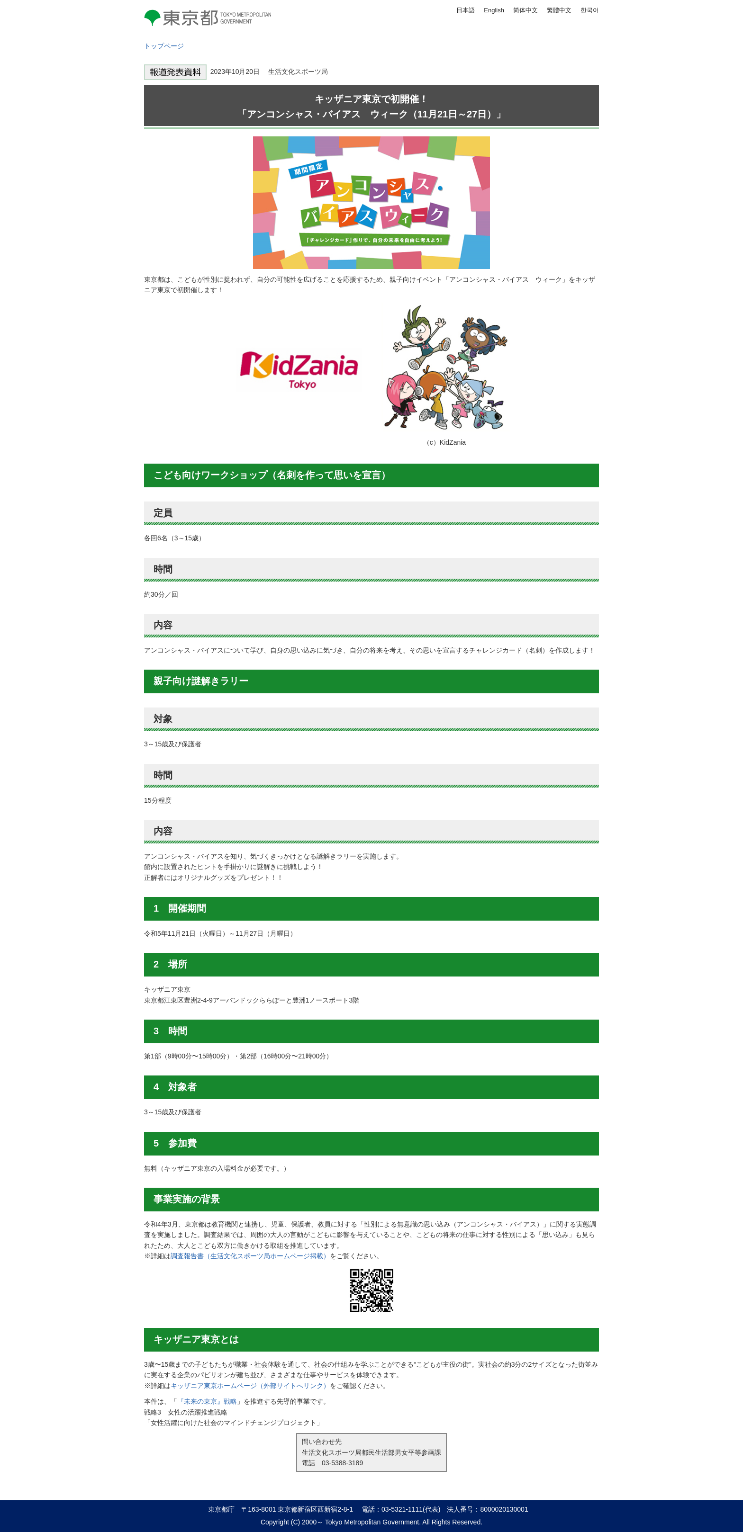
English (494, 10)
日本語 (465, 10)
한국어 (589, 10)
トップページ (164, 46)
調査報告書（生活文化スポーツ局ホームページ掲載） (250, 1256)
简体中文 (525, 10)
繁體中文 (559, 10)
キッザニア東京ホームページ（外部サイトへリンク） (250, 1385)
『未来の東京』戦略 (207, 1401)
